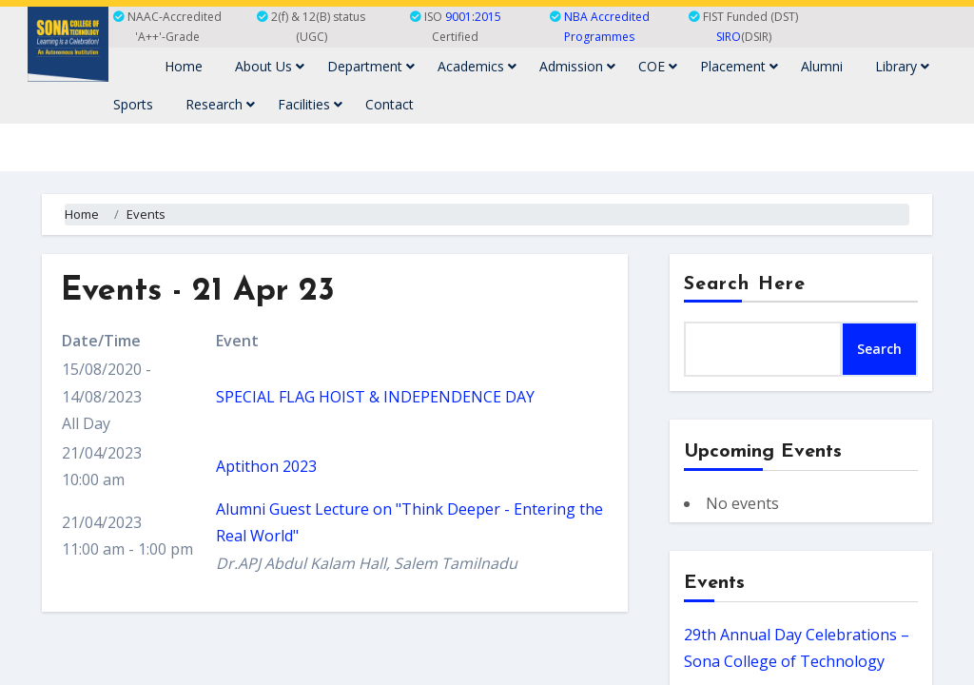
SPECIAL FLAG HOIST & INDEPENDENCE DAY (375, 396)
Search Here (745, 284)
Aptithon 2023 (266, 466)
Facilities (310, 104)
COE (657, 66)
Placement (739, 66)
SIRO (728, 37)
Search (879, 349)
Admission (577, 66)
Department (371, 66)
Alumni (822, 66)
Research (220, 104)
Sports (133, 104)
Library (902, 66)
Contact (389, 104)
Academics (477, 66)
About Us (269, 66)
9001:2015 (473, 17)
